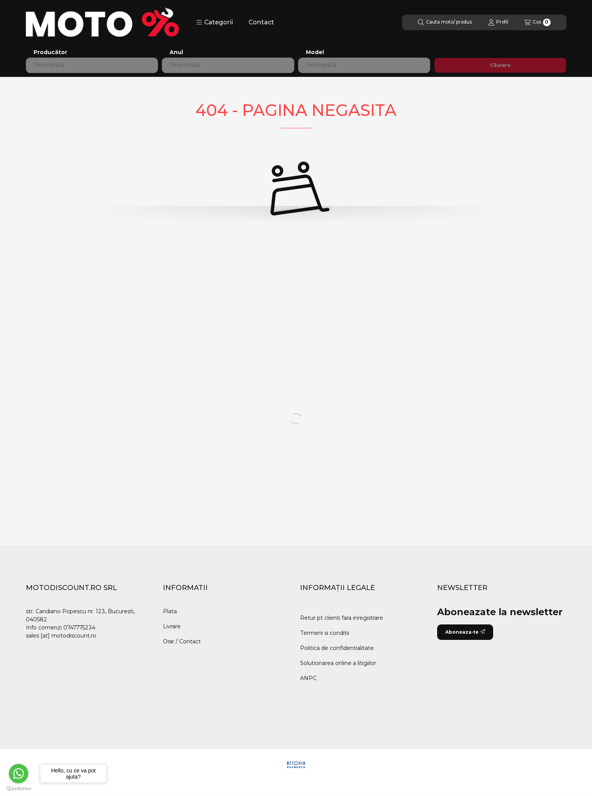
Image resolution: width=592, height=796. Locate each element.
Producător (50, 52)
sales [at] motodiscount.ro (61, 635)
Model (315, 52)
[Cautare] (444, 22)
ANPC (308, 678)
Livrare (172, 626)
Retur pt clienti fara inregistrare (341, 617)
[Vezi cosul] (537, 22)
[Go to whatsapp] (18, 773)
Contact (261, 22)
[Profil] (498, 22)
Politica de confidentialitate (337, 648)
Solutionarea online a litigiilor (338, 663)
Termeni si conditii (324, 632)
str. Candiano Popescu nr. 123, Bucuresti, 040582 (80, 615)
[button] (214, 22)
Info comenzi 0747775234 (60, 627)
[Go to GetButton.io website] (18, 788)
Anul (176, 52)
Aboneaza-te (465, 632)
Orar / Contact (182, 641)
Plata (170, 611)
